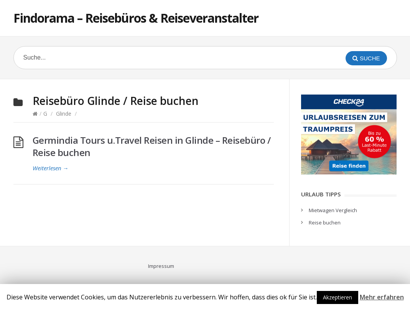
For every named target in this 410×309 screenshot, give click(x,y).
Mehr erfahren (382, 297)
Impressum (161, 265)
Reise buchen (325, 222)
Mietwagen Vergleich (333, 210)
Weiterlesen (51, 168)
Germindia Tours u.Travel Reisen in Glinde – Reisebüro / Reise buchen (152, 146)
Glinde (63, 113)
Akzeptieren (337, 297)
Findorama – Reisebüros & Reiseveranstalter (136, 18)
